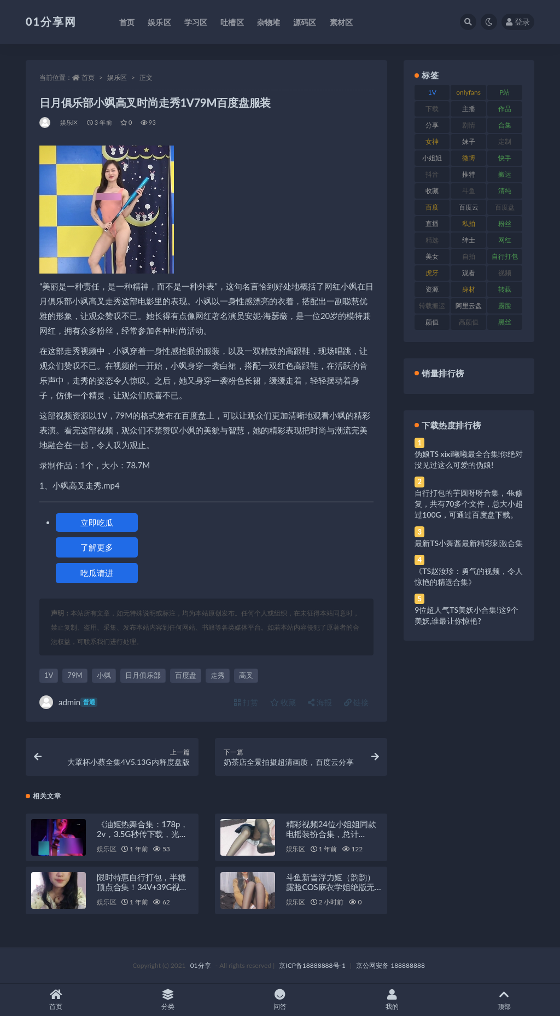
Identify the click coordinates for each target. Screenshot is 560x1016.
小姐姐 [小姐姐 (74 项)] (432, 158)
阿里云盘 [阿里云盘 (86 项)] (469, 305)
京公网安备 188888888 (390, 965)
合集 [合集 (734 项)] (504, 125)
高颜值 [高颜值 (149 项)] (469, 322)
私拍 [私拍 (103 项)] (468, 223)
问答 (280, 1000)
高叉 (246, 675)
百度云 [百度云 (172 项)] (469, 207)
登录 (518, 21)
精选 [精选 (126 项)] (432, 240)
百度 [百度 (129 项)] (432, 207)
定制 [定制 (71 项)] (504, 141)
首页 (88, 77)
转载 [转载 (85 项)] (504, 289)
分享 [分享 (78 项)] (432, 125)
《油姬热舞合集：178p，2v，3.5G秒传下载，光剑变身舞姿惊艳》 (142, 834)
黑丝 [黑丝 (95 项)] (504, 322)
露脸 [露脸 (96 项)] (504, 305)
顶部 (504, 1000)
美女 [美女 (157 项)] (432, 256)
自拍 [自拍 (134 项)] (468, 256)
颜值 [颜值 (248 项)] (432, 322)
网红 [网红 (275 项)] (504, 240)
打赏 (246, 702)
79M (74, 675)
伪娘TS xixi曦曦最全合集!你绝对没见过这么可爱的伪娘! (469, 459)
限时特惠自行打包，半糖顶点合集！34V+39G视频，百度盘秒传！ (141, 887)
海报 (320, 702)
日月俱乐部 (143, 675)
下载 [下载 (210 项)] (432, 108)
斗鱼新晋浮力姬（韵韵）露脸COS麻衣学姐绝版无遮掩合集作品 (330, 887)
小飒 (104, 675)
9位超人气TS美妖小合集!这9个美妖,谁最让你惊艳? (466, 615)
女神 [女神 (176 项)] (432, 141)
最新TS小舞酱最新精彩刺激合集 (469, 543)
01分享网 (51, 21)
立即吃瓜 (96, 522)
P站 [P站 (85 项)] (504, 92)
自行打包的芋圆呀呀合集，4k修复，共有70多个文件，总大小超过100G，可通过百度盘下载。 (469, 503)
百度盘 (185, 675)
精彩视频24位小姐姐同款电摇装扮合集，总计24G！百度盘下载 (331, 834)
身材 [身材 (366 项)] (468, 289)
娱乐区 (117, 77)
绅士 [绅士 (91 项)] (468, 240)
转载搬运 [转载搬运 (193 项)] (432, 305)
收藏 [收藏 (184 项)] (432, 191)
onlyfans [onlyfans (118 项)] (468, 92)
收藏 (283, 702)
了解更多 (96, 547)
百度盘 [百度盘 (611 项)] (505, 207)
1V (48, 675)
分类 (168, 1000)
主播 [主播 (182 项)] (468, 108)
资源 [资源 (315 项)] (432, 289)
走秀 (218, 675)
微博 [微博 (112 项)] (468, 158)
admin (68, 702)
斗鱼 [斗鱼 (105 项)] (468, 191)
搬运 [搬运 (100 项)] (504, 174)
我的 (392, 1000)
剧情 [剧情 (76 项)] (468, 125)
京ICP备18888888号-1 (312, 965)
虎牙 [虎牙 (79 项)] (432, 273)
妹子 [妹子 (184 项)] (468, 141)
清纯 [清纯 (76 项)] (504, 191)
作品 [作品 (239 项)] (504, 108)
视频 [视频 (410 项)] (504, 273)
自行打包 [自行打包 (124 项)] (505, 256)
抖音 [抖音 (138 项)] (432, 174)
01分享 (200, 965)
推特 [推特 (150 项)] (468, 174)
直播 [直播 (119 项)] (432, 223)
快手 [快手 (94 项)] (504, 158)
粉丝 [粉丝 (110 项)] (504, 223)
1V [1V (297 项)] (432, 92)
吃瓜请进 (96, 573)
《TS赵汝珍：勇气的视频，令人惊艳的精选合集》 (469, 576)
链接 (356, 702)
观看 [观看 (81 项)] (468, 273)
